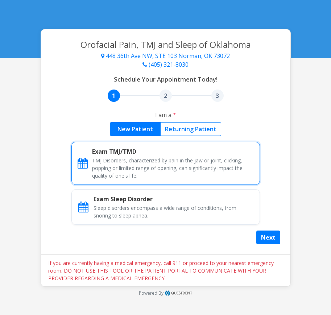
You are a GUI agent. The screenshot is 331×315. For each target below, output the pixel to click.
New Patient (135, 129)
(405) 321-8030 (165, 65)
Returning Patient (190, 129)
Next (268, 237)
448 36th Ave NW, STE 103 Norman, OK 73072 (165, 56)
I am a (165, 115)
